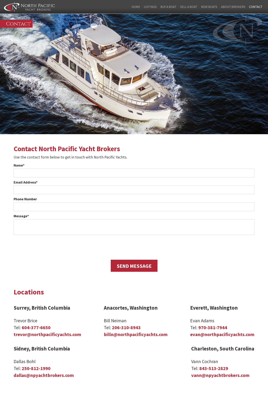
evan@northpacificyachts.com (222, 334)
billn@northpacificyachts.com (136, 334)
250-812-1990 (36, 368)
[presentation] (134, 246)
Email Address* (25, 182)
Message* (21, 216)
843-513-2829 (213, 368)
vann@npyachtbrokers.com (220, 375)
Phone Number (25, 199)
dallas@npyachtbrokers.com (44, 375)
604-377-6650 (36, 327)
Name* (19, 165)
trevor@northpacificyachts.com (47, 334)
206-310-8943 (126, 327)
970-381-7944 (212, 327)
